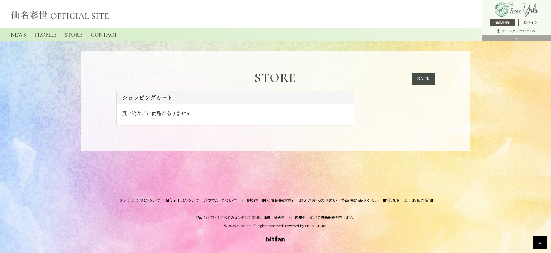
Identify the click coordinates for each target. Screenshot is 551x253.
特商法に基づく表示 (359, 200)
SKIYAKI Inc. (316, 225)
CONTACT (104, 34)
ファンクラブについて (517, 30)
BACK (423, 79)
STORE (73, 34)
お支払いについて (221, 200)
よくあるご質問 (417, 200)
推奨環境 (390, 200)
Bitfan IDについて (183, 200)
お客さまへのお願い (318, 200)
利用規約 (249, 200)
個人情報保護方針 (279, 200)
